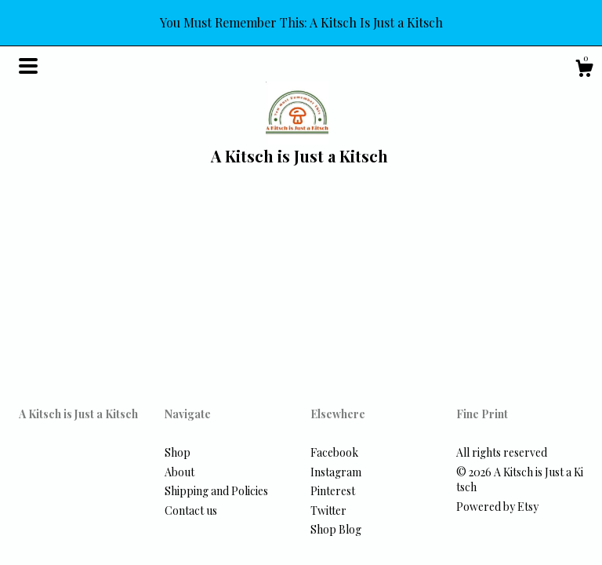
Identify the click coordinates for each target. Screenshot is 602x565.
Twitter (328, 510)
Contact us (191, 510)
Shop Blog (335, 529)
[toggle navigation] (28, 66)
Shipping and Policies (216, 490)
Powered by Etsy (497, 506)
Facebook (334, 452)
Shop (177, 452)
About (179, 472)
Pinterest (332, 490)
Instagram (335, 472)
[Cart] (584, 70)
